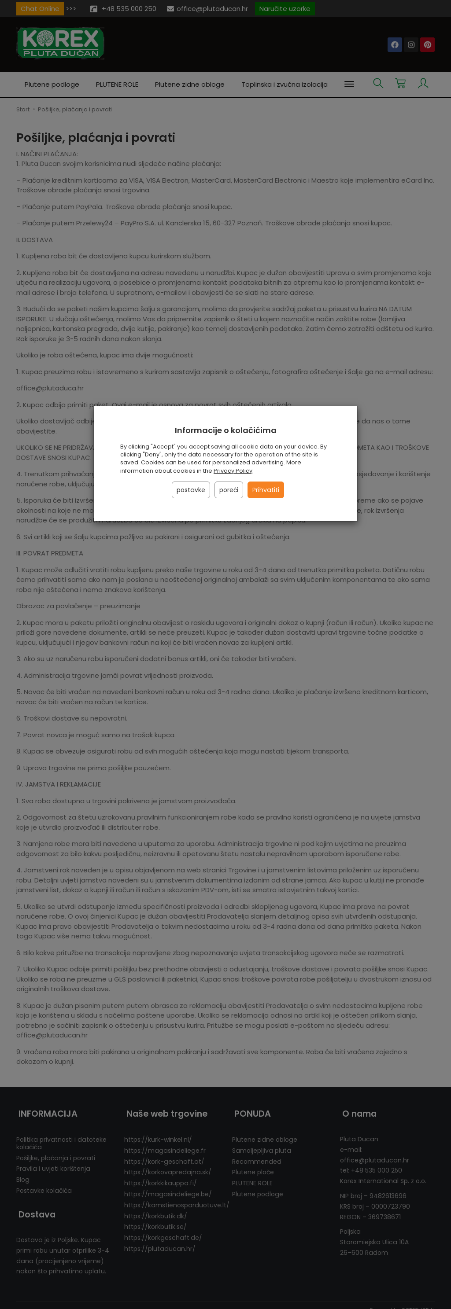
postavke (191, 489)
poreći (228, 489)
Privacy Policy (233, 470)
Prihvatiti (265, 489)
